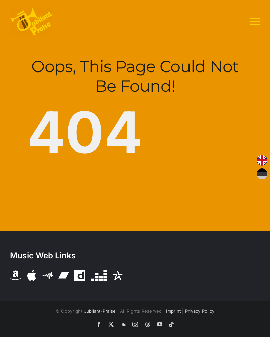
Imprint (173, 311)
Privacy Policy (199, 311)
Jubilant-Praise (100, 311)
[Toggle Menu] (255, 21)
